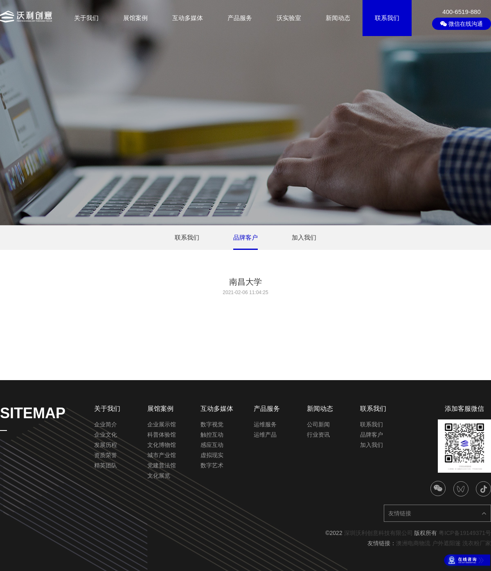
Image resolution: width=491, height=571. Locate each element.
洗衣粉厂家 (476, 543)
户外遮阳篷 (446, 543)
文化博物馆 (161, 445)
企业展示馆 (161, 424)
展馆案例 (135, 17)
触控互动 (211, 434)
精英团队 (105, 465)
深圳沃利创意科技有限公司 (378, 533)
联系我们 (387, 17)
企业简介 (105, 424)
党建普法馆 (161, 465)
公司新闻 (318, 424)
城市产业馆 (161, 455)
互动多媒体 (187, 17)
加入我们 (371, 445)
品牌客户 (371, 434)
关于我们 (86, 17)
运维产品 (265, 434)
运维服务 (265, 424)
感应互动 (211, 445)
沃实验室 (289, 17)
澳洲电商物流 (413, 543)
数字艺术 (211, 465)
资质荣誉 (105, 455)
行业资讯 (318, 434)
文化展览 (158, 475)
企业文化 (105, 434)
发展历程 (105, 445)
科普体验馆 (161, 434)
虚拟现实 (211, 455)
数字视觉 (211, 424)
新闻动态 (338, 17)
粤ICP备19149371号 (465, 533)
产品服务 (239, 17)
